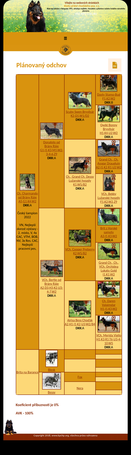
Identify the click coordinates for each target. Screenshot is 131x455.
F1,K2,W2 (108, 98)
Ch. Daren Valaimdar (108, 303)
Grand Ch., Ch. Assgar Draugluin (108, 161)
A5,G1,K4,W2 (27, 201)
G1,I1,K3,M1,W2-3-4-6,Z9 (51, 152)
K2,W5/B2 (80, 253)
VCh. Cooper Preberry (79, 249)
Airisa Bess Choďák (80, 320)
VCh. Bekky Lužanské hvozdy (109, 196)
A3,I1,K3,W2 (108, 236)
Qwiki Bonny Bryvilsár (108, 127)
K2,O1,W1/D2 (80, 116)
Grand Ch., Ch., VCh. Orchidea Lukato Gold (109, 266)
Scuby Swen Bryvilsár (80, 112)
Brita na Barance (27, 372)
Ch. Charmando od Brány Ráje (27, 195)
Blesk (51, 370)
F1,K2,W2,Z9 (108, 202)
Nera (80, 388)
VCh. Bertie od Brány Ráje (51, 282)
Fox (80, 377)
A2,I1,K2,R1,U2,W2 (108, 167)
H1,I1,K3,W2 (108, 309)
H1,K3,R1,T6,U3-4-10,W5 (109, 341)
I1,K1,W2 (109, 274)
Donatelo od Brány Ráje (51, 144)
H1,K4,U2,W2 (109, 133)
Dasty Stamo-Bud (108, 95)
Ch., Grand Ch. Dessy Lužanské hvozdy (80, 179)
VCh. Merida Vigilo (108, 335)
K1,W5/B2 (80, 184)
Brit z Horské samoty (108, 230)
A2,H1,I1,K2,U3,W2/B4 (80, 324)
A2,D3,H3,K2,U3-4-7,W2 (51, 290)
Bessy (51, 392)
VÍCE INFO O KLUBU (86, 13)
